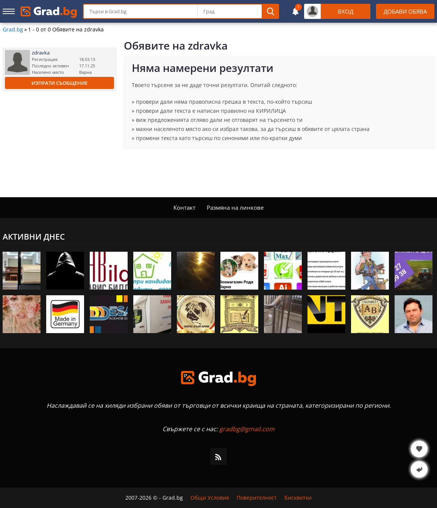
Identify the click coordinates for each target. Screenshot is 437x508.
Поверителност (257, 497)
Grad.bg (13, 29)
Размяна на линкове (235, 207)
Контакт (184, 207)
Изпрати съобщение (59, 82)
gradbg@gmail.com (247, 429)
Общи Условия (209, 497)
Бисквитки (298, 497)
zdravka (41, 53)
